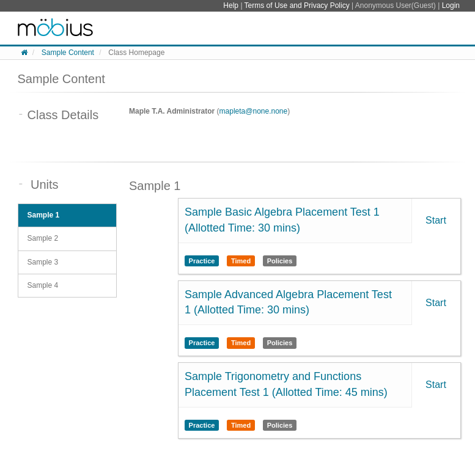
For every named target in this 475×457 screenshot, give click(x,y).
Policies (280, 261)
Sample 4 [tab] (43, 285)
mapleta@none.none (253, 111)
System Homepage (55, 28)
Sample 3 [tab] (43, 262)
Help (231, 5)
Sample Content (68, 52)
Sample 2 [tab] (43, 238)
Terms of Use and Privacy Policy (298, 5)
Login (451, 5)
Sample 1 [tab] (44, 215)
